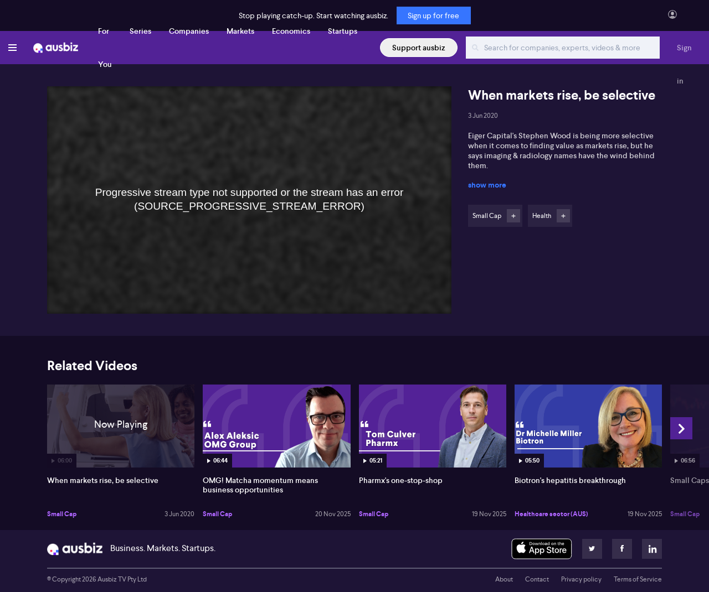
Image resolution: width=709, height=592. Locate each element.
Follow (513, 215)
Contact (537, 579)
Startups (342, 31)
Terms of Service (638, 579)
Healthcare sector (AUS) (551, 514)
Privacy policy (581, 579)
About (504, 579)
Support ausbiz (418, 48)
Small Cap (61, 514)
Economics (291, 31)
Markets (240, 31)
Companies (189, 31)
